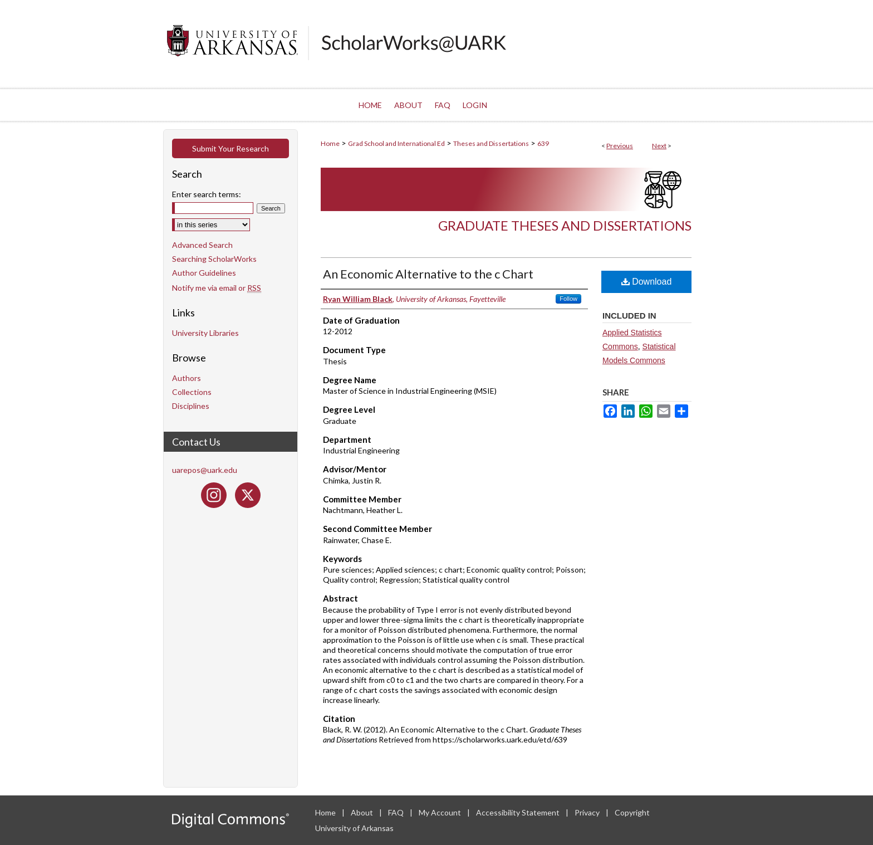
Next (659, 145)
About (363, 812)
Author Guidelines (204, 272)
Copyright (632, 812)
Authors (186, 378)
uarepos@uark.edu (204, 470)
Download (646, 281)
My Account (441, 812)
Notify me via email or (216, 287)
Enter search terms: (206, 194)
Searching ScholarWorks (214, 258)
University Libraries (205, 333)
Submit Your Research (230, 148)
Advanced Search (202, 245)
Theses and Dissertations (491, 143)
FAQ (396, 812)
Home (330, 143)
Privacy (588, 812)
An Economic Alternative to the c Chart (428, 273)
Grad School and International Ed (396, 143)
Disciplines (190, 406)
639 (543, 143)
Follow (568, 298)
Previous (619, 145)
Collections (192, 392)
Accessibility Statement (518, 812)
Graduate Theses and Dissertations (564, 225)
